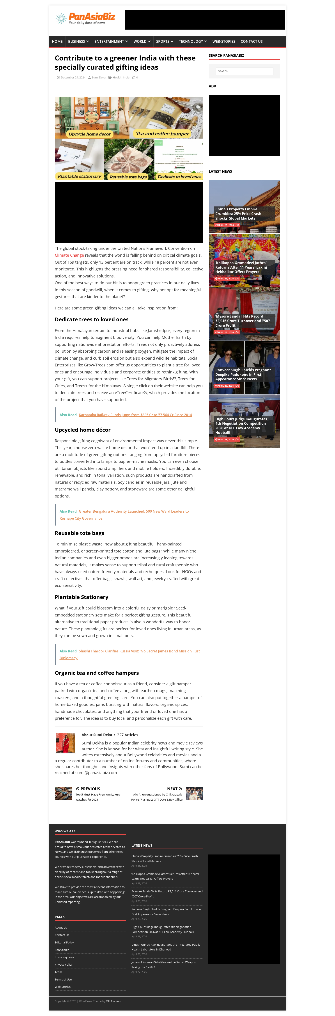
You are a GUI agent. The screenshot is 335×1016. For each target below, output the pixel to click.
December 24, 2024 (73, 77)
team (106, 847)
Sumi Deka (99, 77)
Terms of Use (63, 979)
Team (58, 972)
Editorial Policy (64, 942)
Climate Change (69, 255)
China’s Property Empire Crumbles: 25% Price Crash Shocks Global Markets (238, 214)
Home (57, 41)
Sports (162, 41)
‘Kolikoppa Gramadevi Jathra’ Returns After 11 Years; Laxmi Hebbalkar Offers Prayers (241, 267)
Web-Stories (224, 41)
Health (117, 77)
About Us (61, 927)
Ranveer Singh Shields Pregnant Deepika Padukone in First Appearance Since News (243, 375)
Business (76, 41)
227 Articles (127, 734)
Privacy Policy (64, 964)
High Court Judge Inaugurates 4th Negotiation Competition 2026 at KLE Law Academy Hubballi (241, 426)
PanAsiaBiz (62, 842)
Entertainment (109, 41)
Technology (191, 41)
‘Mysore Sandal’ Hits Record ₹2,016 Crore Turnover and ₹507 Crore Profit (242, 321)
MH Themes (113, 1001)
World (140, 41)
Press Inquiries (64, 957)
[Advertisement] (205, 20)
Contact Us (252, 41)
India (126, 77)
